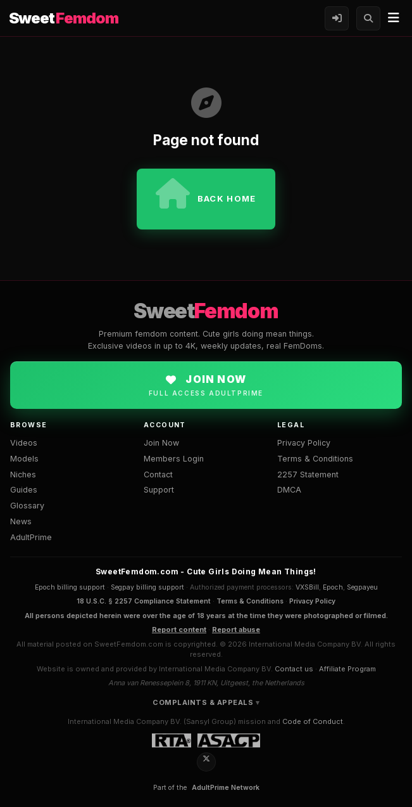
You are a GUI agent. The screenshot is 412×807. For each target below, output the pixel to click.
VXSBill (307, 587)
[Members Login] (337, 18)
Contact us (294, 668)
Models (24, 458)
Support (159, 489)
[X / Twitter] (206, 761)
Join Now (161, 443)
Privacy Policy (303, 443)
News (21, 521)
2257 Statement (308, 474)
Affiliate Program (347, 668)
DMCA (289, 489)
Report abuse (236, 629)
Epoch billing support (70, 587)
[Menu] (393, 18)
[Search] (368, 18)
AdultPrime (31, 537)
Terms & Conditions (315, 458)
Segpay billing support (147, 587)
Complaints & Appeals (203, 702)
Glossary (27, 505)
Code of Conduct (312, 721)
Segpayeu (362, 587)
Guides (23, 489)
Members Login (174, 458)
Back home (206, 193)
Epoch (333, 587)
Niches (23, 474)
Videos (23, 443)
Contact (158, 474)
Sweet (63, 18)
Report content (179, 629)
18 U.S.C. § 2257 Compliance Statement (144, 601)
